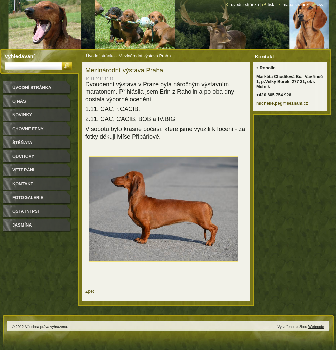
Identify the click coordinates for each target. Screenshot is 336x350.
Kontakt (22, 183)
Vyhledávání (20, 56)
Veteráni (23, 169)
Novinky (22, 114)
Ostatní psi (25, 211)
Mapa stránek (296, 4)
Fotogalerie (27, 197)
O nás (19, 101)
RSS (320, 4)
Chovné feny (27, 128)
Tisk (271, 4)
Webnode (316, 326)
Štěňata (22, 142)
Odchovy (23, 156)
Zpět (89, 291)
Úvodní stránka (100, 55)
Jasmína (22, 225)
